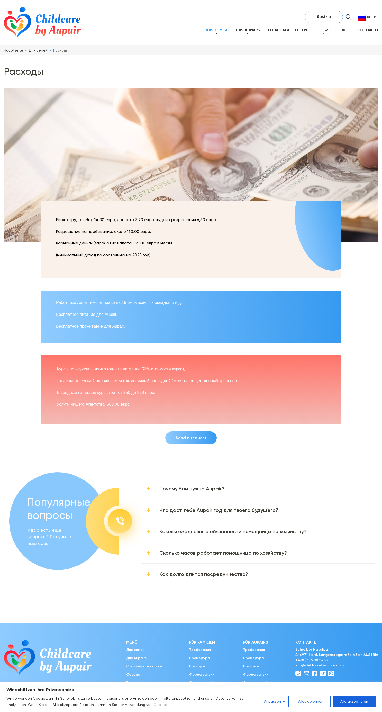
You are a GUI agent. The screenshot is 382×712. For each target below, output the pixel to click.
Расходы (197, 666)
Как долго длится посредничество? (203, 574)
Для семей (216, 30)
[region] (191, 697)
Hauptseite (13, 50)
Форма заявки (201, 674)
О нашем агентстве (288, 30)
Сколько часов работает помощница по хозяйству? (223, 553)
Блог (344, 30)
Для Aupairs (247, 30)
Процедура (199, 658)
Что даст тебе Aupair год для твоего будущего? (218, 510)
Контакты (368, 30)
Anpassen (272, 701)
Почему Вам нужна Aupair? (191, 489)
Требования (200, 650)
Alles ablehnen (310, 701)
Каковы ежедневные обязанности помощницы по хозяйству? (232, 531)
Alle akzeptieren (354, 701)
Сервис (323, 30)
